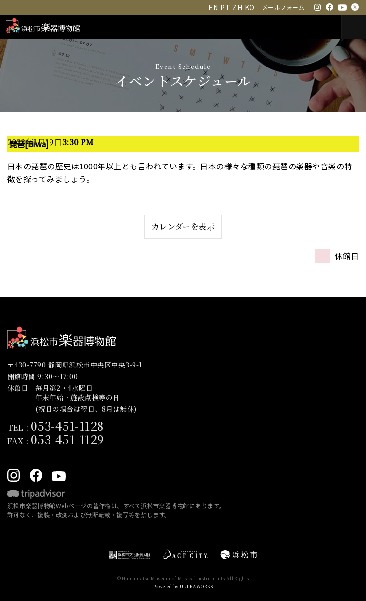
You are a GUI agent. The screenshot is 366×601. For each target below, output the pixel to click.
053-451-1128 (67, 425)
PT (225, 7)
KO (249, 7)
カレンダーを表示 (183, 226)
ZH (237, 7)
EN (213, 7)
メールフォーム (283, 7)
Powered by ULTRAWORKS (183, 587)
